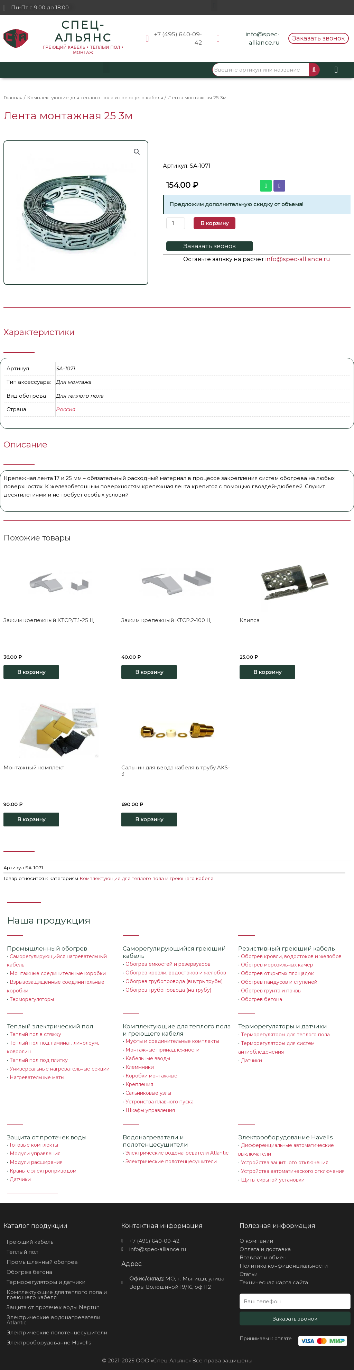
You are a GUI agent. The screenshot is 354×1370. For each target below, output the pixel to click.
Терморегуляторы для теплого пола (285, 1032)
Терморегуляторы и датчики (282, 1023)
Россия (65, 409)
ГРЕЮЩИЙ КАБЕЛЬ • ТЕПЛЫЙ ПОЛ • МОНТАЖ (83, 50)
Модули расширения (36, 1156)
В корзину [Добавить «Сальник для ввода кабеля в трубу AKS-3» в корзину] (149, 819)
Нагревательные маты (37, 1073)
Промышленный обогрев (47, 947)
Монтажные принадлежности (162, 1047)
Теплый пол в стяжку (35, 1031)
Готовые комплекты (34, 1139)
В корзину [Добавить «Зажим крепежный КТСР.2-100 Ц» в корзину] (149, 671)
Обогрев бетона (261, 997)
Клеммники (139, 1063)
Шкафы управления (150, 1105)
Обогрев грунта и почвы (271, 989)
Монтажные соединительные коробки (58, 972)
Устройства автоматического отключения (293, 1164)
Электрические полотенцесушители (171, 1155)
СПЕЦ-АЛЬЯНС (83, 31)
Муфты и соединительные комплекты (172, 1038)
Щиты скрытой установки (273, 1173)
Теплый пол (22, 1244)
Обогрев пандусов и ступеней (279, 981)
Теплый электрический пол (50, 1023)
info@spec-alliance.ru (297, 259)
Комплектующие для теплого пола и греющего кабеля (95, 97)
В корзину (215, 223)
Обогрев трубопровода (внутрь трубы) (174, 980)
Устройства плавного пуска (159, 1096)
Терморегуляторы (32, 997)
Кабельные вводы (147, 1055)
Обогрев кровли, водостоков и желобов (175, 972)
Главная (12, 97)
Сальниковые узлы (148, 1088)
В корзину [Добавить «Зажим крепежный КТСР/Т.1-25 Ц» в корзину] (31, 671)
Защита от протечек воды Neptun (53, 1299)
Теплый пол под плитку (39, 1056)
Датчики (251, 1057)
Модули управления (35, 1148)
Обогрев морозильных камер (277, 964)
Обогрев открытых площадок (277, 972)
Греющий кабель (30, 1234)
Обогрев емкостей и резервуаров (168, 963)
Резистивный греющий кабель (286, 947)
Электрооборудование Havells (49, 1335)
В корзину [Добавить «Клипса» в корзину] (267, 671)
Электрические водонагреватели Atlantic (177, 1147)
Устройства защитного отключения (284, 1156)
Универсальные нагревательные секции (60, 1065)
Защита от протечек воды (47, 1131)
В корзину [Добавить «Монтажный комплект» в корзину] (31, 819)
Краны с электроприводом (43, 1164)
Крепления (139, 1080)
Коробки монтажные (151, 1071)
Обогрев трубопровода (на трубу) (168, 988)
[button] (214, 5)
